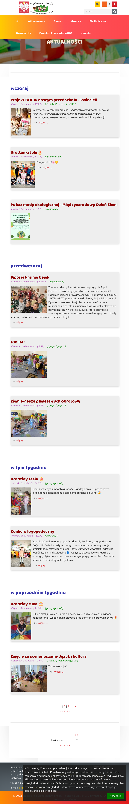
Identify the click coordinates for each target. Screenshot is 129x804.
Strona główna (18, 21)
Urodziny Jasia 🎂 (27, 479)
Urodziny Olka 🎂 (27, 604)
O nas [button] (58, 21)
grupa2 (60, 346)
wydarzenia (56, 281)
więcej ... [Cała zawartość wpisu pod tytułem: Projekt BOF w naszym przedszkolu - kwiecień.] (43, 122)
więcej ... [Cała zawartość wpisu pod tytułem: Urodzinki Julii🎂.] (47, 167)
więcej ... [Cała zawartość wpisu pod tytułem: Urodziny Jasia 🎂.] (43, 498)
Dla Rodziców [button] (99, 21)
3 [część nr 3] (68, 706)
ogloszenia (50, 208)
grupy (49, 156)
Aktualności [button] (36, 21)
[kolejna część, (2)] (75, 706)
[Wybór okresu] (64, 740)
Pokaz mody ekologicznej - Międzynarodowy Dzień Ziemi (64, 205)
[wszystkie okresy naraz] (64, 745)
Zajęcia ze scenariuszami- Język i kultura (49, 656)
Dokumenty (23, 33)
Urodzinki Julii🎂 (26, 152)
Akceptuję (115, 795)
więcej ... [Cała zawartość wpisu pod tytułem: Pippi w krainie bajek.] (21, 322)
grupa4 (58, 156)
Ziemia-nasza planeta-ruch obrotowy (45, 401)
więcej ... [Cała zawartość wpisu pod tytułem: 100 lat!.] (21, 381)
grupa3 (58, 483)
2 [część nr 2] (64, 706)
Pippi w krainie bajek (30, 277)
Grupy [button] (76, 21)
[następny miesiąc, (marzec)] (76, 734)
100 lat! (18, 342)
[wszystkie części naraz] (64, 710)
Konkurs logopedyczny (32, 531)
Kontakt (86, 33)
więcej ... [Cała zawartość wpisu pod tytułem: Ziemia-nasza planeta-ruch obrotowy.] (21, 440)
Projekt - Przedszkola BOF (55, 33)
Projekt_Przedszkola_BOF (60, 104)
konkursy (51, 535)
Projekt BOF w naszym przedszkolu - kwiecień (54, 100)
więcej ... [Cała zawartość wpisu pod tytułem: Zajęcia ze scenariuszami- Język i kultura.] (58, 671)
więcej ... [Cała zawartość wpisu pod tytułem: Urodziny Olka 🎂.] (43, 622)
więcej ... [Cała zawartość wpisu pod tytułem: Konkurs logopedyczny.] (43, 565)
